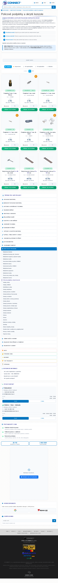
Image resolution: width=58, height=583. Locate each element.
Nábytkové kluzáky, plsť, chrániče (11, 254)
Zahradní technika (9, 224)
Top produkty (8, 361)
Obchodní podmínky (27, 531)
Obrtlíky (5, 324)
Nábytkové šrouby (7, 273)
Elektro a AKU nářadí (10, 220)
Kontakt (13, 531)
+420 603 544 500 (9, 392)
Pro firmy (36, 531)
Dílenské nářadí (8, 210)
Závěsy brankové (7, 310)
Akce (5, 350)
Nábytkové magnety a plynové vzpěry (12, 256)
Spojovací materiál (10, 199)
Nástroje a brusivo (10, 213)
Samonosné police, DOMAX (9, 266)
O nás (19, 531)
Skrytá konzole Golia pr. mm (29, 172)
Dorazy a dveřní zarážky (8, 331)
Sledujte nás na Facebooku (29, 477)
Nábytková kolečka (7, 252)
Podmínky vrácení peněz (22, 533)
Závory (4, 317)
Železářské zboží (9, 217)
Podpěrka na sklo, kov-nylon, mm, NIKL (48, 133)
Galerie (42, 531)
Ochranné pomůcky (10, 245)
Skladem (50, 66)
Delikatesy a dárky (9, 345)
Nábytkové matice (7, 278)
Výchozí (9, 66)
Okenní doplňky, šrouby (8, 327)
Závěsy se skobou (7, 296)
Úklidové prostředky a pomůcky (14, 342)
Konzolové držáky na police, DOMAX (11, 261)
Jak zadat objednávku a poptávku (12, 371)
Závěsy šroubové (7, 313)
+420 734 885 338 (9, 409)
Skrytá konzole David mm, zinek (10, 172)
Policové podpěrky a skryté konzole (33, 10)
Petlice (4, 315)
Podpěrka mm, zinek (29, 93)
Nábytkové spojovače (8, 270)
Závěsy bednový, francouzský (10, 294)
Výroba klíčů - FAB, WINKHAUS (11, 374)
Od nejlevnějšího (29, 66)
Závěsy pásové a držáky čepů (10, 306)
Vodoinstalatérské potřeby (12, 238)
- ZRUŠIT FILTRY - (29, 60)
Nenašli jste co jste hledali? (11, 376)
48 (32, 71)
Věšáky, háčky (6, 282)
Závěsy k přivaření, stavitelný (10, 303)
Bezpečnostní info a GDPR (35, 533)
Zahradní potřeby (9, 227)
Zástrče (5, 320)
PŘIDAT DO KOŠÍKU (10, 109)
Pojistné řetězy (6, 334)
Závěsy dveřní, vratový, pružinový (11, 299)
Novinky (6, 357)
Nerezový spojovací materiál (13, 203)
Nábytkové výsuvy (7, 263)
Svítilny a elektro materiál (12, 231)
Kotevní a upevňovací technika (13, 206)
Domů (7, 531)
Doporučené (18, 66)
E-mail (42, 401)
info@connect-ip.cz (9, 394)
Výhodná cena (8, 354)
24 (29, 71)
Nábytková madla (7, 259)
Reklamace (49, 531)
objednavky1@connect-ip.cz (11, 411)
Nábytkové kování (7, 268)
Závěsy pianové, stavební (9, 292)
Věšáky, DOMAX (7, 285)
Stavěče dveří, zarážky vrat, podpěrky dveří (13, 329)
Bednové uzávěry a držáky (9, 322)
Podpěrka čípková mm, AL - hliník (29, 133)
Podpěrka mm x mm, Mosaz (10, 94)
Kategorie (6, 10)
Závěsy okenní (6, 301)
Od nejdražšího (40, 66)
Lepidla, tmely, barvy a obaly (12, 235)
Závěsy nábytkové (7, 289)
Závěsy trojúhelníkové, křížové (10, 308)
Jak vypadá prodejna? (9, 378)
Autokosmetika (8, 242)
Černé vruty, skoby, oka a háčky (10, 275)
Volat (15, 401)
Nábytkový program (15, 10)
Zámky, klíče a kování (10, 338)
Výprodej (7, 364)
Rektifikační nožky (7, 287)
